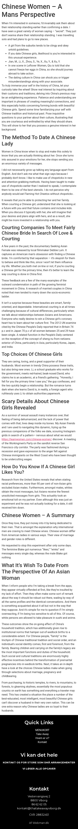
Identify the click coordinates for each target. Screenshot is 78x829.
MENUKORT (42, 730)
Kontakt (42, 742)
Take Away (42, 734)
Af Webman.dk (39, 823)
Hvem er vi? (42, 738)
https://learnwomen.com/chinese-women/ (27, 439)
